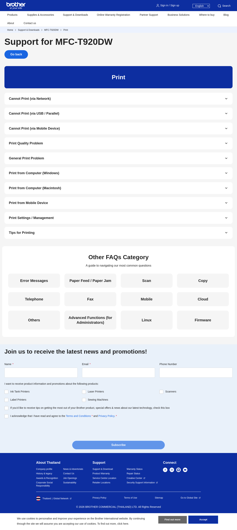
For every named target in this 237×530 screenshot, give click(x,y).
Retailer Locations (101, 496)
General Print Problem (26, 164)
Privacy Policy (106, 429)
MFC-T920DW (51, 30)
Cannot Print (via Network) (30, 99)
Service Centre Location (104, 492)
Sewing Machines (98, 413)
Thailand (43, 512)
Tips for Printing (22, 246)
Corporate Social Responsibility (44, 498)
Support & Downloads (75, 14)
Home (10, 30)
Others (34, 334)
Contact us (30, 23)
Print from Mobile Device (28, 213)
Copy (203, 294)
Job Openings (70, 492)
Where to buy (207, 14)
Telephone (34, 313)
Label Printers (18, 413)
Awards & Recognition (47, 492)
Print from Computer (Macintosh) (35, 197)
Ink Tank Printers (20, 405)
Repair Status (133, 487)
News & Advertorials (73, 483)
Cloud (203, 313)
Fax (90, 313)
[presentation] (32, 443)
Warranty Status (135, 483)
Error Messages (34, 294)
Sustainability (69, 496)
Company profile (44, 483)
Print (65, 30)
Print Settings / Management (31, 230)
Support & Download (103, 483)
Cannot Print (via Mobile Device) (34, 132)
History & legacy (44, 487)
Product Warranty (101, 487)
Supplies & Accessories (40, 14)
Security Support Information (141, 496)
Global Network (61, 512)
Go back (16, 54)
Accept (203, 521)
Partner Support (149, 14)
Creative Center (134, 492)
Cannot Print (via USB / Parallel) (34, 116)
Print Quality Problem (26, 148)
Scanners (170, 405)
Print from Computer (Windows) (34, 181)
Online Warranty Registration (113, 14)
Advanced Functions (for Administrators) (90, 334)
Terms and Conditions (78, 429)
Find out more (172, 521)
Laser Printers (96, 405)
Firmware (203, 334)
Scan (146, 294)
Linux (146, 334)
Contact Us (68, 487)
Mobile (146, 313)
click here (122, 523)
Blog (226, 14)
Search (224, 6)
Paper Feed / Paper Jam (90, 294)
